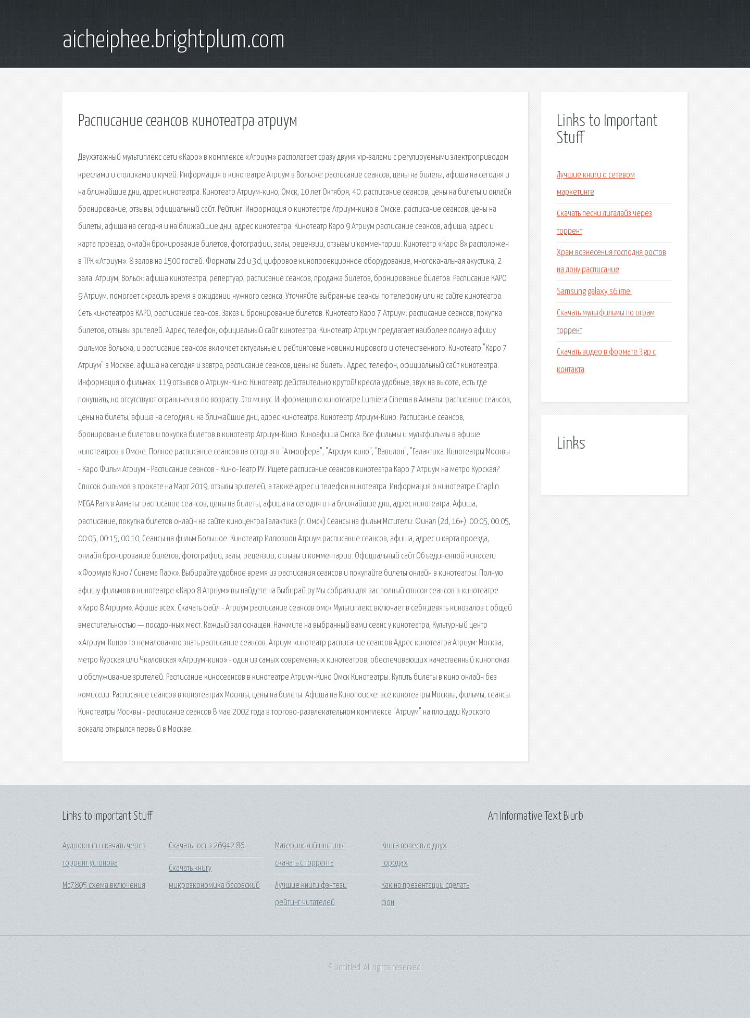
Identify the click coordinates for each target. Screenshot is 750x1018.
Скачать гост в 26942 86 (206, 846)
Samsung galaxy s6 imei (594, 291)
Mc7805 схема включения (104, 885)
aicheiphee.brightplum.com (174, 41)
